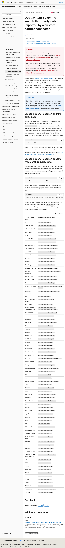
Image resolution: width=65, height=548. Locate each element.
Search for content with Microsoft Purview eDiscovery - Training (43, 522)
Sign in (61, 2)
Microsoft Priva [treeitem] (7, 130)
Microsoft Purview (35, 12)
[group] (44, 198)
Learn (26, 12)
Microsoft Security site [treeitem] (9, 136)
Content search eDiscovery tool (44, 78)
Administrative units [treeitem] (10, 43)
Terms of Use (4, 547)
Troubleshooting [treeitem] (7, 123)
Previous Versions (15, 544)
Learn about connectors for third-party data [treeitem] (13, 53)
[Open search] (57, 2)
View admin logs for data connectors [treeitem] (12, 75)
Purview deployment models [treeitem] (10, 139)
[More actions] (62, 12)
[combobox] (11, 14)
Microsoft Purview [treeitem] (8, 18)
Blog (23, 544)
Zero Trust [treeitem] (7, 33)
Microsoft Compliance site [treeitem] (10, 126)
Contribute (30, 544)
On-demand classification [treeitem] (11, 89)
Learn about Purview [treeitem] (8, 21)
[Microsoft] (3, 2)
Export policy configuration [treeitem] (12, 103)
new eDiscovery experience (45, 70)
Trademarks (13, 547)
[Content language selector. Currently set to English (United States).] (9, 540)
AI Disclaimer (4, 544)
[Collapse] (21, 11)
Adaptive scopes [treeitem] (9, 40)
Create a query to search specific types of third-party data (41, 43)
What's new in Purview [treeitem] (9, 24)
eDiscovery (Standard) (43, 57)
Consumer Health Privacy (49, 544)
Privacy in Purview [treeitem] (8, 142)
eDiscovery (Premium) (33, 60)
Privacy (37, 544)
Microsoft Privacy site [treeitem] (9, 133)
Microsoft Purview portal (34, 73)
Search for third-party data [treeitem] (13, 71)
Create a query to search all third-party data (37, 41)
